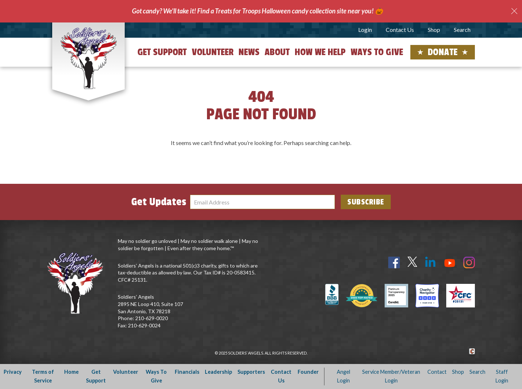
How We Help (320, 52)
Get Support (162, 52)
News (249, 52)
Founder (308, 372)
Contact (437, 372)
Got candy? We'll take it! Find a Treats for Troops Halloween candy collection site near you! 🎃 (257, 11)
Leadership (218, 372)
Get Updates (158, 202)
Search (462, 29)
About (277, 52)
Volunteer (212, 52)
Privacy (13, 372)
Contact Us (400, 29)
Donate (443, 52)
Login (365, 29)
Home (71, 372)
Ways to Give (377, 52)
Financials (187, 372)
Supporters (251, 372)
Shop (434, 29)
